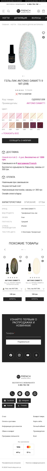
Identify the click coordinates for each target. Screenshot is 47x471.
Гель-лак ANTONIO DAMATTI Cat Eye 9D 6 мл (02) (12, 282)
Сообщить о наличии (20, 140)
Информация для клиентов (12, 426)
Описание (30, 202)
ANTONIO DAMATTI (36, 103)
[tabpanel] (23, 51)
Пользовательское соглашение (11, 463)
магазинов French (27, 163)
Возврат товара (38, 416)
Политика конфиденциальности (35, 463)
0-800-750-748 (32, 4)
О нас (4, 416)
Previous (4, 249)
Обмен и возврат (8, 431)
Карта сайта (37, 421)
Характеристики (11, 202)
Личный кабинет (39, 426)
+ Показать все (10, 133)
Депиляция (20, 18)
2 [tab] (23, 249)
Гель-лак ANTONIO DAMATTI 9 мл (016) (34, 282)
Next (42, 249)
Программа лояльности (10, 436)
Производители (38, 431)
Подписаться (23, 342)
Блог (35, 436)
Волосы (36, 18)
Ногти (5, 18)
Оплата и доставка (9, 421)
